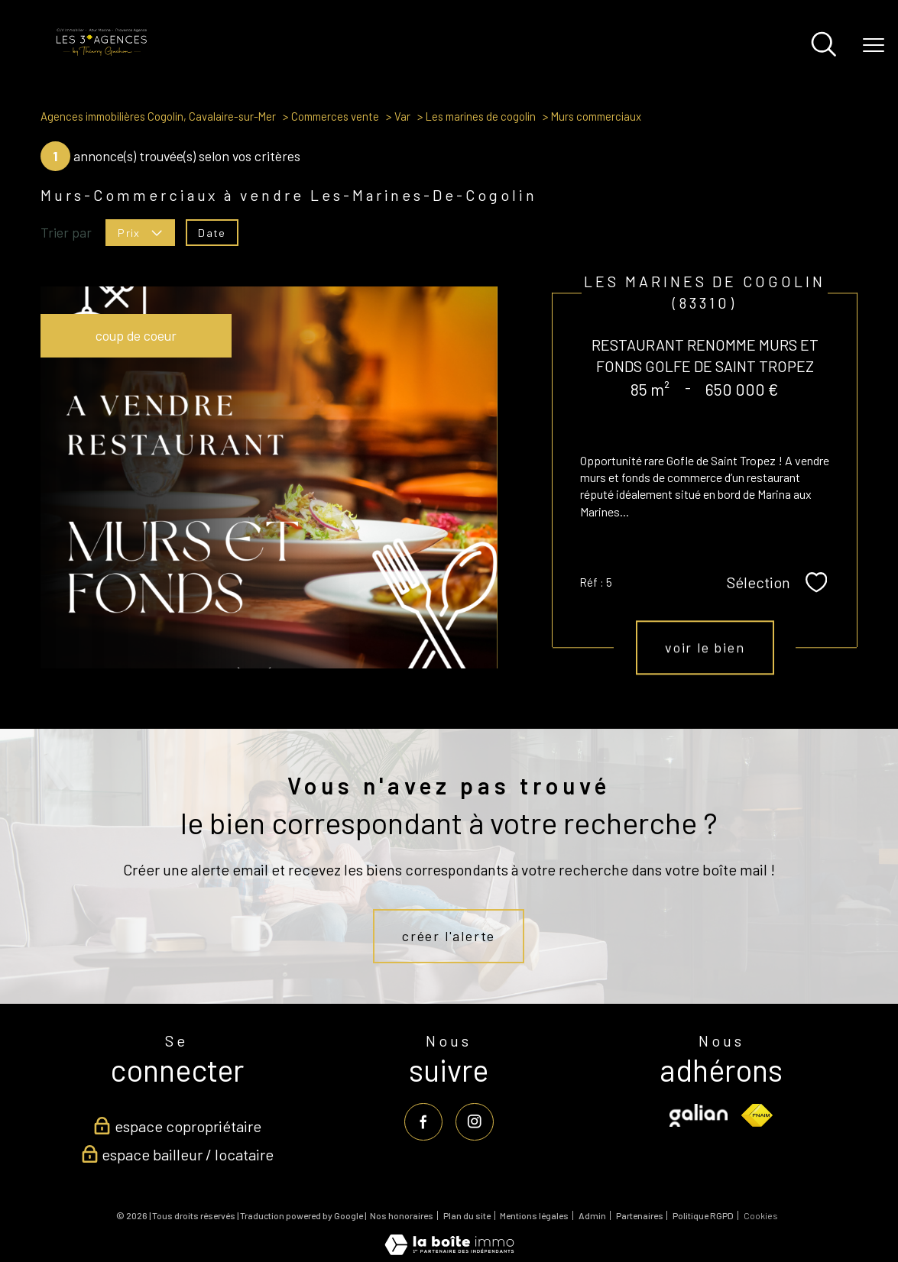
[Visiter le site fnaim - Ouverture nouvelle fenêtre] (757, 1115)
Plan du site (467, 1215)
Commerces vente (335, 116)
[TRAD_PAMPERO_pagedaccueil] (101, 52)
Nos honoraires (401, 1215)
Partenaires (639, 1215)
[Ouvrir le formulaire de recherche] (824, 45)
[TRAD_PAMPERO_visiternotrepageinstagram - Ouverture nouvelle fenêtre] (474, 1122)
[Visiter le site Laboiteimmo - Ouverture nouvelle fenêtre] (449, 1249)
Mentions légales (534, 1215)
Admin (592, 1215)
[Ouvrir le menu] (873, 45)
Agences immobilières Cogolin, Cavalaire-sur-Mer (158, 116)
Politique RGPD (703, 1215)
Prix (140, 231)
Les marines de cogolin (481, 116)
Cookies (761, 1216)
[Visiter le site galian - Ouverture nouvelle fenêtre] (698, 1115)
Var (402, 116)
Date (212, 231)
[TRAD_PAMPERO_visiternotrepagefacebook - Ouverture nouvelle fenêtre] (424, 1122)
